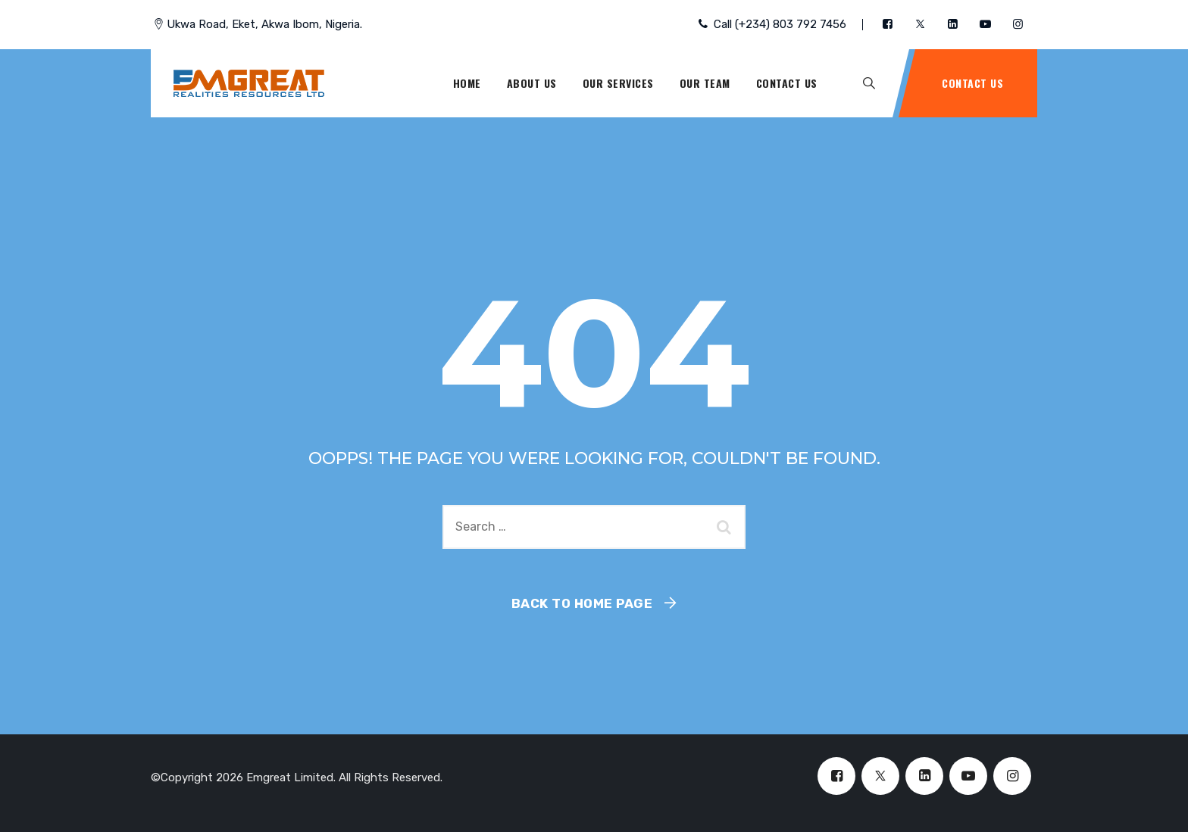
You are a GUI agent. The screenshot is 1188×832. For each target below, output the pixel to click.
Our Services (618, 83)
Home (467, 83)
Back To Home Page (582, 603)
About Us (532, 83)
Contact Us (787, 83)
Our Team (705, 83)
